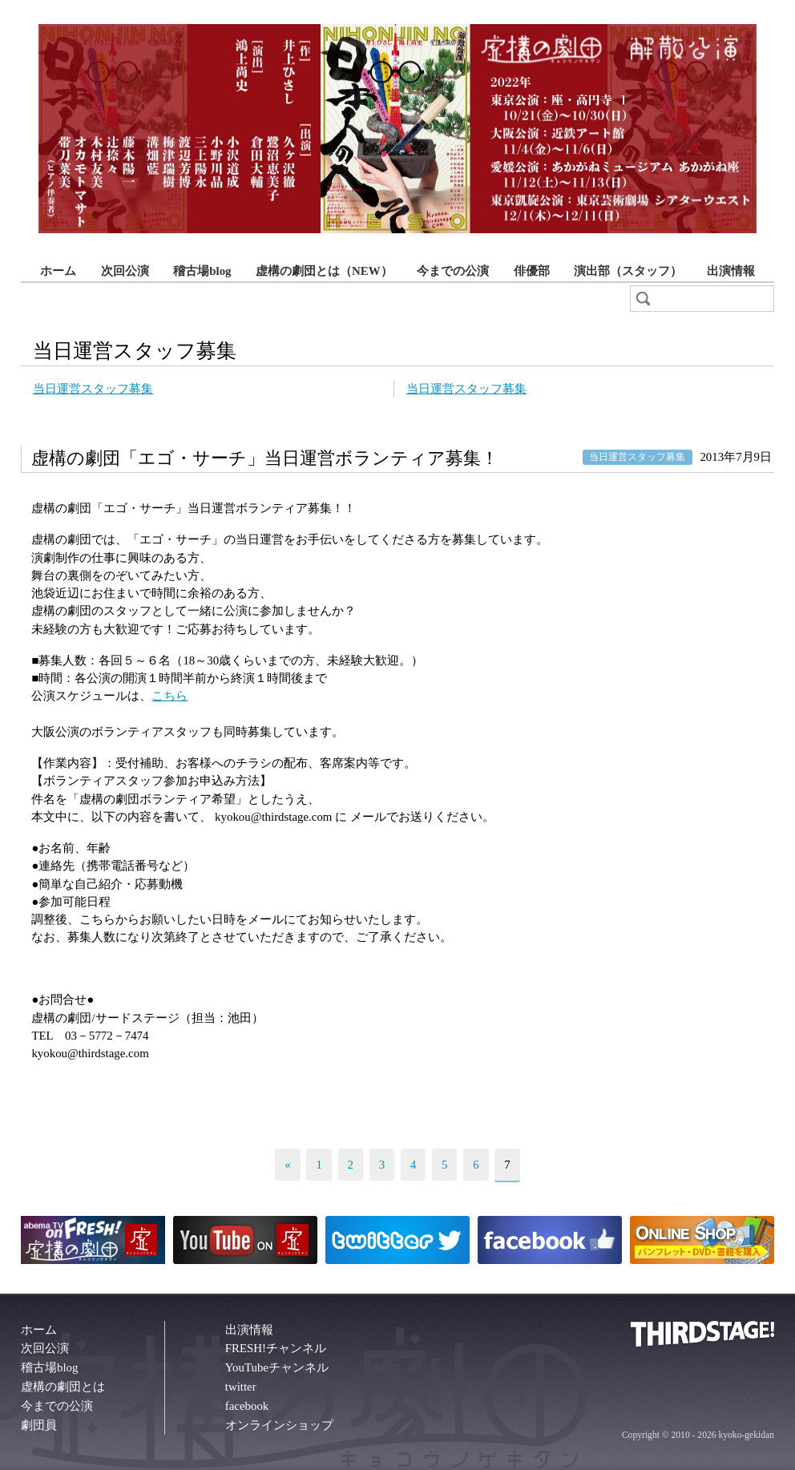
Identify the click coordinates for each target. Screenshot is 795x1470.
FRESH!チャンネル (275, 1348)
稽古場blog (202, 271)
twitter (240, 1386)
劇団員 (39, 1425)
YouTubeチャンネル (277, 1367)
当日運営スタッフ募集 (93, 388)
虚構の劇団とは (63, 1386)
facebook (247, 1405)
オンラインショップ (279, 1425)
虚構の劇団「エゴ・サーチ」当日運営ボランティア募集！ (264, 458)
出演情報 (731, 271)
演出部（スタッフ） (628, 271)
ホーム (58, 271)
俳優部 (532, 271)
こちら (169, 695)
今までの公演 (453, 271)
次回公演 (125, 271)
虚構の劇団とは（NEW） (324, 271)
